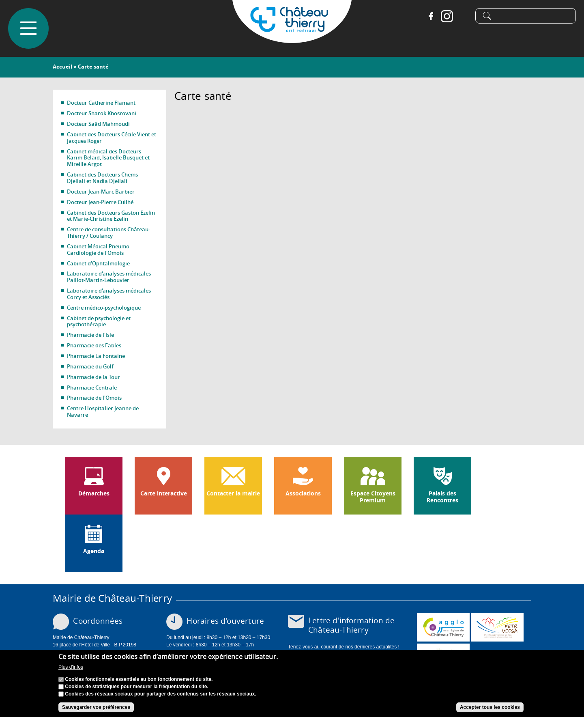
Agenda (93, 551)
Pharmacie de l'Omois (94, 397)
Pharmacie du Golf (90, 366)
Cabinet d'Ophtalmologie (98, 263)
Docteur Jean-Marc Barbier (101, 191)
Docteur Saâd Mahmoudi (98, 123)
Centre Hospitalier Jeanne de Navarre (103, 411)
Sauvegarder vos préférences (96, 708)
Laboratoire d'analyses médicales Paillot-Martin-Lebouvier (109, 277)
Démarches (94, 493)
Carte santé (93, 66)
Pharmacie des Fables (94, 345)
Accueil (62, 66)
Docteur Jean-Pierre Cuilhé (100, 202)
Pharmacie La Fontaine (96, 356)
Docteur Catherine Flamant (101, 102)
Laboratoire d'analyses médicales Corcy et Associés (109, 294)
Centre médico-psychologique (104, 307)
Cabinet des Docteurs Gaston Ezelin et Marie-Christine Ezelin (111, 216)
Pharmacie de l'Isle (90, 334)
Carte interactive (163, 493)
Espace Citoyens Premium (372, 496)
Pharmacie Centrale (92, 387)
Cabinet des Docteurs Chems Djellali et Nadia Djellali (102, 178)
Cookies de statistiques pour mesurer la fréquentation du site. (136, 688)
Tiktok (463, 16)
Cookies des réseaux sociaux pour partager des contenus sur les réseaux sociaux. (160, 695)
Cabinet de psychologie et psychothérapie (99, 321)
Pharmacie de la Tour (93, 377)
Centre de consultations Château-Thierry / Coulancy (108, 232)
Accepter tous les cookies (490, 708)
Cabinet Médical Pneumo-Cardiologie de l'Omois (99, 249)
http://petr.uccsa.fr (497, 627)
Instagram (447, 16)
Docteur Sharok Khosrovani (101, 113)
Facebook (431, 16)
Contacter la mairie (233, 493)
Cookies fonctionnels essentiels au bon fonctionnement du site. (139, 680)
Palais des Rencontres (442, 496)
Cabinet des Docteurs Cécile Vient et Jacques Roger (111, 137)
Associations (303, 493)
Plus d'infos (70, 668)
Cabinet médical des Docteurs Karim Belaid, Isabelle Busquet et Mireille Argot (108, 158)
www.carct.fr (443, 627)
